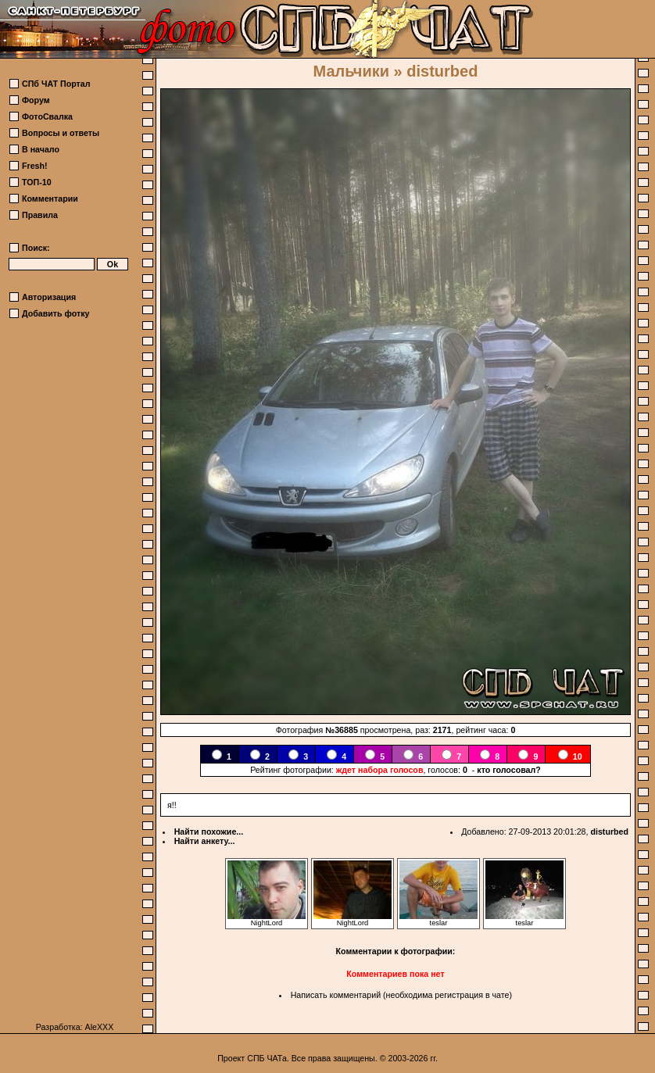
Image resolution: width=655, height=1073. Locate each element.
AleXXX (99, 1027)
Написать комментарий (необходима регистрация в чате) (401, 995)
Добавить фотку (55, 313)
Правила (40, 215)
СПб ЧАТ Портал (56, 83)
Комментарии (50, 198)
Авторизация (49, 297)
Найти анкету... (204, 841)
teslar (438, 920)
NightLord (266, 920)
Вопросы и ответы (60, 133)
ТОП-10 (37, 182)
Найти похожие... (209, 831)
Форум (36, 100)
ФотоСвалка (47, 116)
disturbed (609, 831)
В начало (40, 149)
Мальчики (351, 71)
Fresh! (35, 165)
